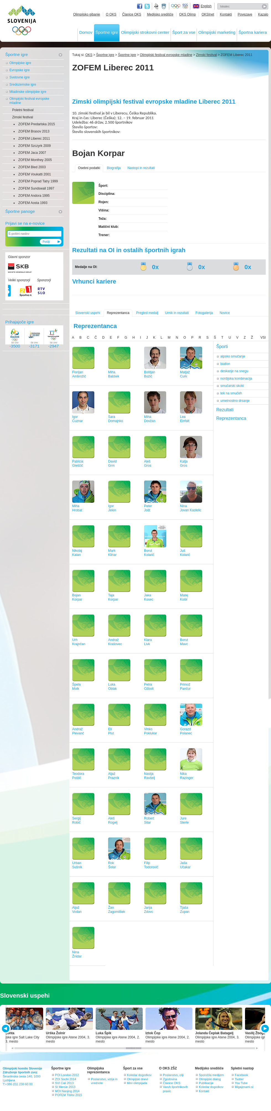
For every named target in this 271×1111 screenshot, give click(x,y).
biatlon (225, 364)
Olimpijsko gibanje (86, 14)
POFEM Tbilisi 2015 (68, 1095)
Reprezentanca (118, 313)
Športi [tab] (222, 346)
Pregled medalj (147, 313)
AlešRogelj (113, 820)
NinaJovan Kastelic (190, 508)
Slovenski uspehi (87, 313)
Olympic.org (176, 6)
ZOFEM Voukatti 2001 (34, 174)
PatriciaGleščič (77, 463)
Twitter (147, 6)
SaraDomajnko (115, 419)
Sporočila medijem (211, 1075)
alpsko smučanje (232, 356)
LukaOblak (112, 687)
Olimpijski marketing (216, 32)
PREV (6, 1028)
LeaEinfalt (184, 419)
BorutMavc (184, 642)
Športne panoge (20, 211)
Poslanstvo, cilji (173, 1075)
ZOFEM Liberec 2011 (34, 139)
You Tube (241, 1083)
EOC (185, 6)
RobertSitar (149, 820)
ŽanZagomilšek (116, 910)
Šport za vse (183, 32)
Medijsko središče (160, 14)
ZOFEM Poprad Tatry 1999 (38, 181)
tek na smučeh (231, 393)
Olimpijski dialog (210, 1079)
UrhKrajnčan (78, 642)
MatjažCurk (185, 374)
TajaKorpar (113, 597)
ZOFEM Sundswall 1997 (36, 188)
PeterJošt (148, 508)
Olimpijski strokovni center (145, 32)
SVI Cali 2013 (64, 1083)
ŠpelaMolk (76, 687)
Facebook (241, 1075)
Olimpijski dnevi (137, 1079)
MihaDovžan (149, 419)
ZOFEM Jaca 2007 (32, 153)
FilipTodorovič (151, 865)
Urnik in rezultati (177, 313)
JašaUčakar (185, 865)
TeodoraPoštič (78, 776)
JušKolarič (185, 553)
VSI (263, 337)
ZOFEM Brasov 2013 (33, 131)
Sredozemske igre (22, 84)
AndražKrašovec (115, 642)
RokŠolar (112, 865)
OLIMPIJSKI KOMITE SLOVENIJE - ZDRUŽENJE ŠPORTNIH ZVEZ (22, 21)
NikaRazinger (186, 776)
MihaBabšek (113, 374)
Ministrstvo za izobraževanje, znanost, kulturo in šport (164, 6)
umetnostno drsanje (234, 401)
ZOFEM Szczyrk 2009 (34, 146)
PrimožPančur (185, 687)
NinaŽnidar (77, 954)
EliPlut (111, 731)
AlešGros (147, 463)
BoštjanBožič (149, 374)
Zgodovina (170, 1079)
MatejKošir (184, 597)
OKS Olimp (187, 14)
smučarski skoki (232, 386)
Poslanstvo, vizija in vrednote (104, 1081)
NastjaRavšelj (149, 776)
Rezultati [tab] (224, 409)
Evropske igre (19, 70)
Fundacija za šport (157, 6)
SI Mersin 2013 (65, 1087)
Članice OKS (131, 14)
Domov (85, 32)
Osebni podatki (89, 168)
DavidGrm (112, 463)
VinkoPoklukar (150, 731)
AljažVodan (77, 910)
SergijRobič (76, 820)
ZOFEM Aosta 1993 (32, 203)
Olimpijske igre (20, 63)
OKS (88, 55)
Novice (225, 313)
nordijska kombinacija (236, 378)
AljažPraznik (113, 776)
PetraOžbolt (149, 687)
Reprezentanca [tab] (231, 418)
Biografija (114, 168)
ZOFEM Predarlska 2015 (36, 124)
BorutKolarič (149, 553)
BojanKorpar (77, 597)
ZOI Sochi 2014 (65, 1079)
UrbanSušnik (77, 865)
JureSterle (184, 820)
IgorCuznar (77, 419)
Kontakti (226, 14)
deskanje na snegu (234, 371)
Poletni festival (22, 110)
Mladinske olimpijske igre (27, 92)
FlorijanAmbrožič (79, 374)
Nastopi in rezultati (141, 168)
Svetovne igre (19, 77)
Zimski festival (22, 117)
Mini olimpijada (137, 1083)
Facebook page (139, 6)
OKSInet (208, 14)
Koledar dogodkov (139, 1075)
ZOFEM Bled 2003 (32, 167)
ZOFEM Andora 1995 (33, 196)
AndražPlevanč (78, 731)
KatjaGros (183, 463)
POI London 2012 (67, 1075)
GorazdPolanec (186, 731)
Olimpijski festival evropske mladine (29, 101)
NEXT (264, 1028)
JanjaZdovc (148, 910)
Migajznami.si (244, 1087)
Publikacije (206, 1083)
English (206, 6)
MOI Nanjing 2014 (67, 1091)
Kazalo (263, 14)
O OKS (111, 14)
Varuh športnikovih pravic (175, 1088)
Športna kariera (252, 32)
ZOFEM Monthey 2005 (35, 160)
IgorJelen (112, 508)
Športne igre (106, 32)
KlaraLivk (148, 642)
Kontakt (204, 1091)
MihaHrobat (77, 508)
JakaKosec (148, 597)
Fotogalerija (204, 313)
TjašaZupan (184, 910)
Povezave (245, 14)
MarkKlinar (112, 553)
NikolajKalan (77, 553)
